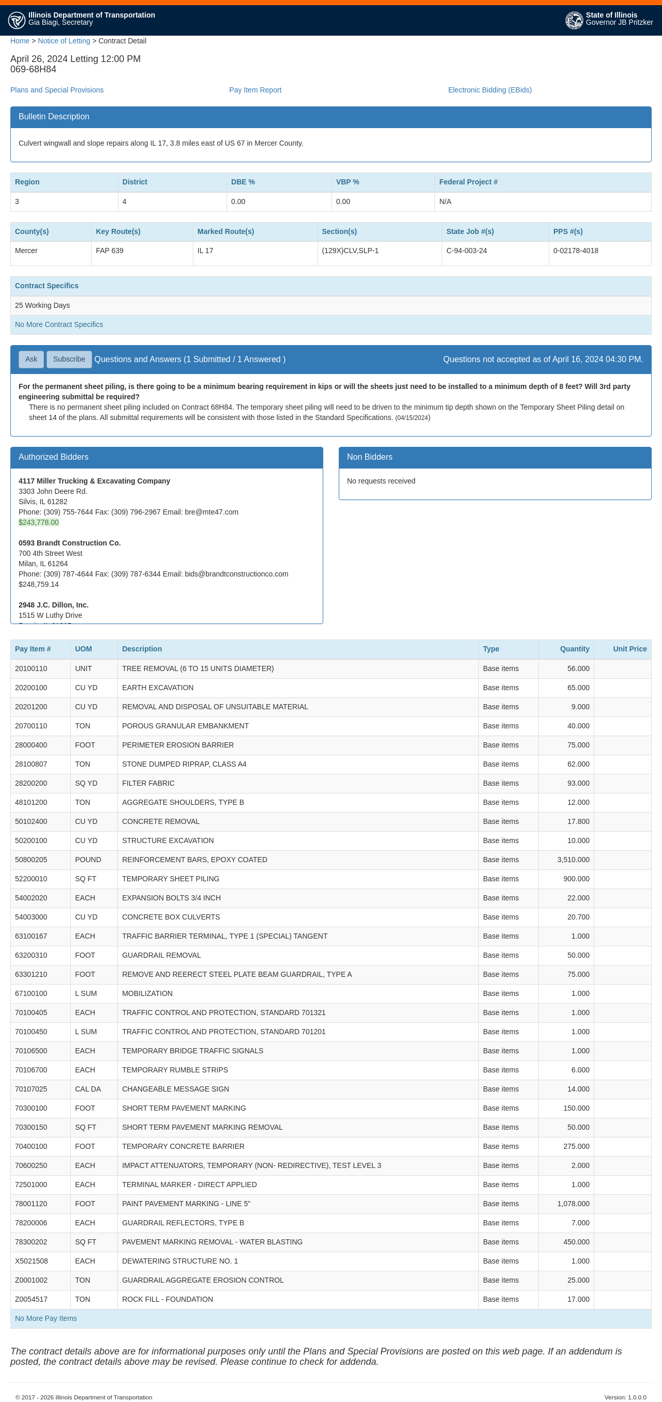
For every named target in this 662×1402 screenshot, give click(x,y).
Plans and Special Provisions (57, 90)
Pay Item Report (255, 90)
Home (19, 41)
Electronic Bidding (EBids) (490, 90)
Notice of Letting (64, 41)
